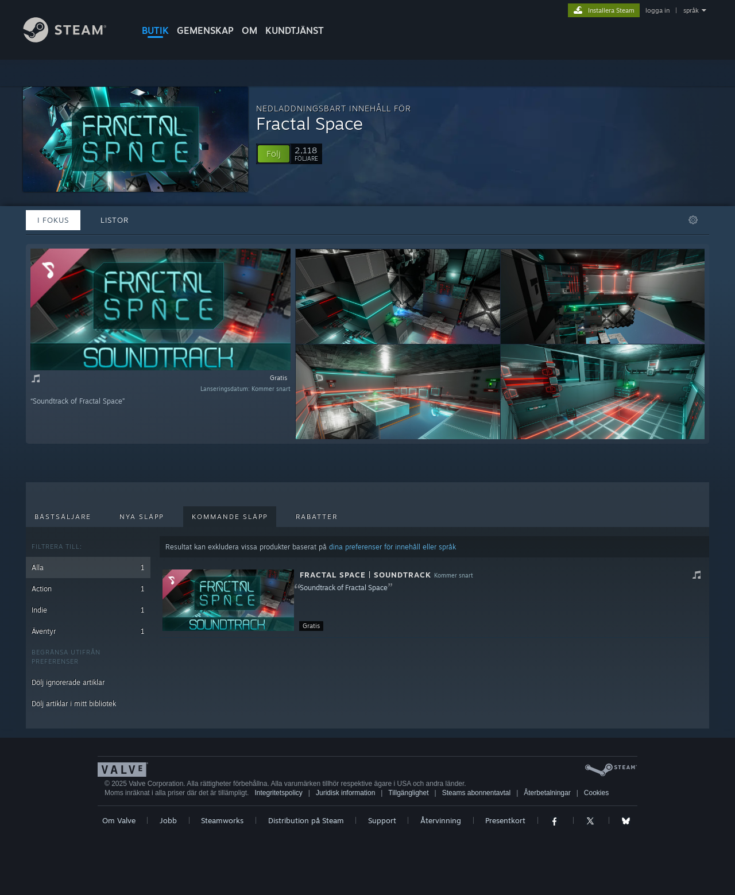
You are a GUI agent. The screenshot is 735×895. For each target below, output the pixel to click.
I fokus (53, 219)
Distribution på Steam (306, 820)
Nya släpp (141, 517)
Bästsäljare (62, 517)
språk (691, 10)
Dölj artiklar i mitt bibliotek (74, 703)
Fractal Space (309, 123)
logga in (657, 10)
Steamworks (222, 820)
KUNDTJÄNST (294, 30)
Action (88, 589)
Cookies (596, 793)
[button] (273, 154)
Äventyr (88, 631)
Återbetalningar (547, 793)
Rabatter (317, 517)
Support (382, 820)
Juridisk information (345, 793)
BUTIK (155, 30)
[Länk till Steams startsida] (73, 39)
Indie (88, 610)
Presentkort (505, 820)
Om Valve (119, 820)
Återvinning (440, 820)
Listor (114, 219)
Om (249, 30)
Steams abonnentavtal (476, 793)
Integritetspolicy (278, 793)
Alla (88, 567)
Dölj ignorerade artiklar (68, 682)
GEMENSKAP (205, 30)
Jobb (168, 820)
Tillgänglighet (408, 793)
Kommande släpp (230, 517)
